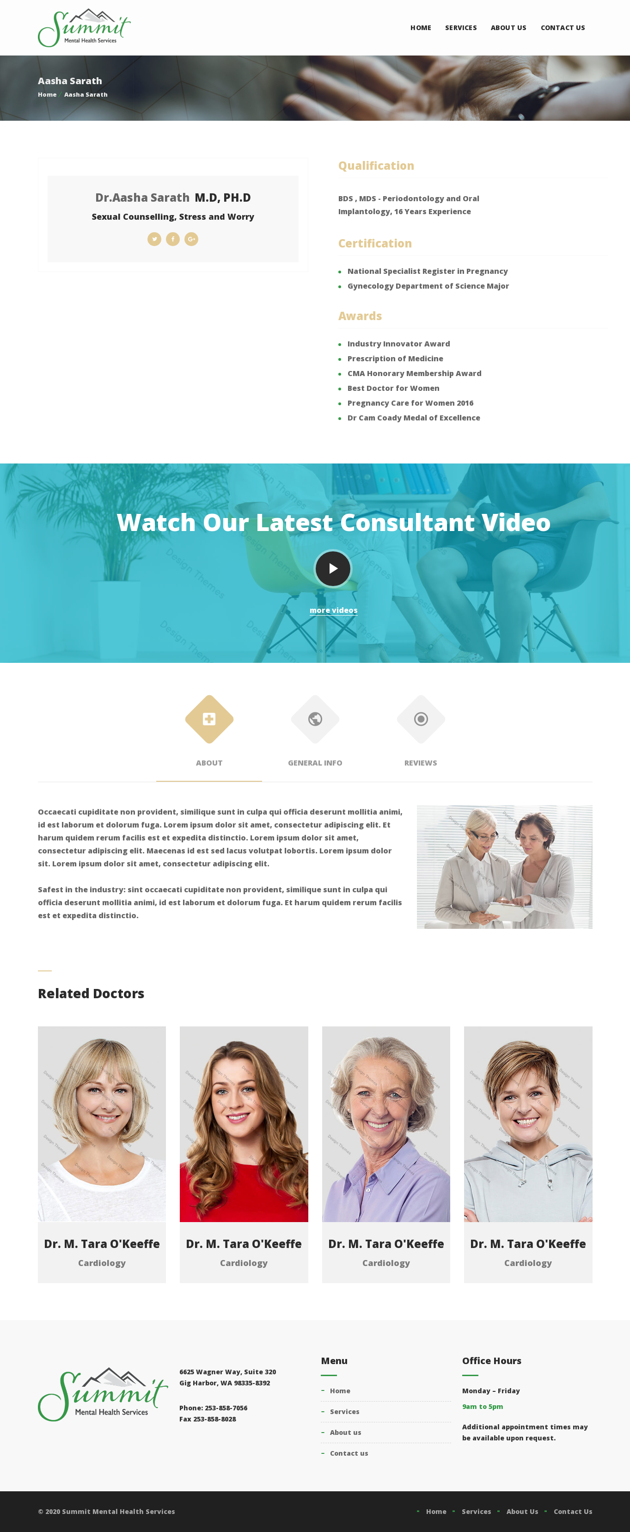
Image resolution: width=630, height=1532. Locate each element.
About (209, 734)
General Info (315, 734)
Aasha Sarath (86, 94)
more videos (334, 610)
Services (461, 27)
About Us (509, 27)
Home (420, 27)
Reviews (421, 734)
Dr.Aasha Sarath (142, 197)
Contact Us (563, 27)
